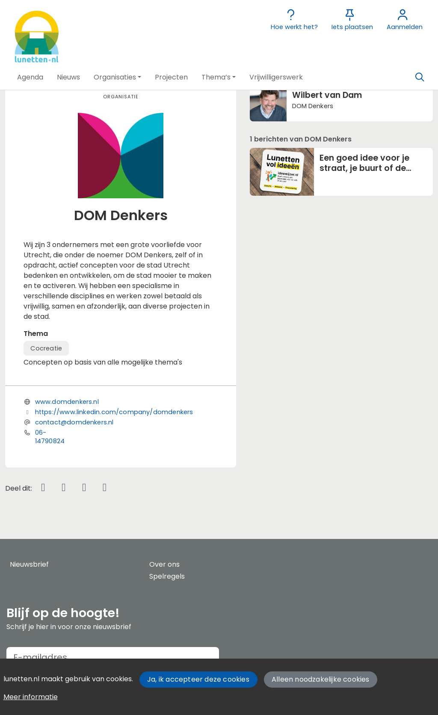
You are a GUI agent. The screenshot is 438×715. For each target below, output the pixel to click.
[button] (30, 77)
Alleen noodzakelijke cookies (321, 679)
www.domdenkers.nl (67, 401)
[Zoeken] (419, 77)
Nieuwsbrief (29, 564)
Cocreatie (46, 348)
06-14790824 (50, 436)
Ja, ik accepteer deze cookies (198, 679)
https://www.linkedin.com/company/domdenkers (114, 412)
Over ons (164, 564)
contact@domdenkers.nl (74, 422)
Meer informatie (30, 697)
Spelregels (167, 576)
